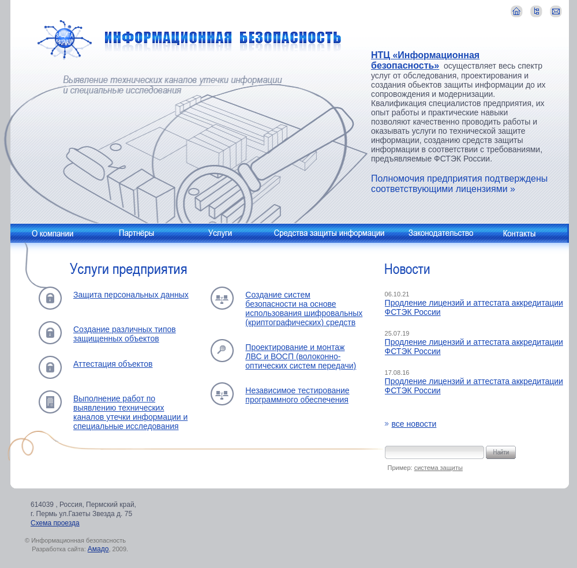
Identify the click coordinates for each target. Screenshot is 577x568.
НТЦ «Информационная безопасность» (425, 60)
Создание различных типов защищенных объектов (124, 334)
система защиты (438, 467)
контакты (556, 11)
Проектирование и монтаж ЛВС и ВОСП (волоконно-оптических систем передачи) (300, 356)
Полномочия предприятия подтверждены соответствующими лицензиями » (459, 184)
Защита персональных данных (131, 294)
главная (517, 11)
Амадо (98, 549)
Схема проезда (55, 523)
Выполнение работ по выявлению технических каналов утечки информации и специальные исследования (130, 412)
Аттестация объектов (112, 363)
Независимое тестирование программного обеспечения (297, 395)
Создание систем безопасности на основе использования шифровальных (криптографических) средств (303, 308)
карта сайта (536, 11)
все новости (414, 423)
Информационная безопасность (190, 41)
